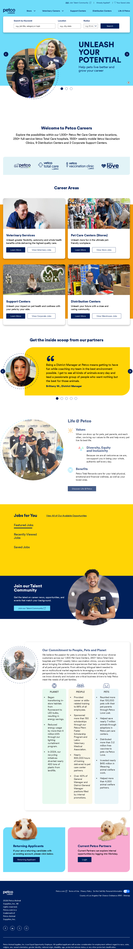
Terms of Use (74, 891)
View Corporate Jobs (41, 316)
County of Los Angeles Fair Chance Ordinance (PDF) (101, 895)
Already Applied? (103, 3)
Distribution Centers (102, 10)
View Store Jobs (104, 250)
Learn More (17, 250)
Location (62, 20)
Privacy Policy (86, 891)
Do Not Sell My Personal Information (111, 891)
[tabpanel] (82, 531)
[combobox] (69, 26)
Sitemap (126, 895)
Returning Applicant (26, 859)
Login (84, 859)
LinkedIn (12, 928)
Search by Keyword (23, 20)
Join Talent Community (77, 3)
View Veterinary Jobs (41, 250)
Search (110, 26)
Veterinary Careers (53, 10)
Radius (87, 20)
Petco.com (60, 891)
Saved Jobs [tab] (22, 547)
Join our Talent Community (28, 608)
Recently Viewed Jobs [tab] (25, 536)
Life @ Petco (124, 10)
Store (31, 10)
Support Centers (78, 10)
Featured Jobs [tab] (23, 525)
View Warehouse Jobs (107, 316)
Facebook (5, 928)
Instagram (26, 928)
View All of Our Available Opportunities (66, 515)
